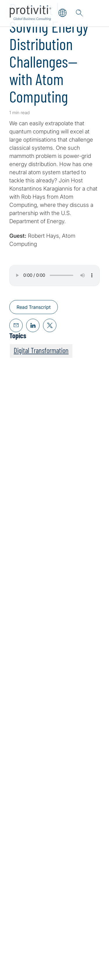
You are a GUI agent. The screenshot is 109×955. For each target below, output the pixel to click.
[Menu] (96, 13)
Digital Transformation (41, 350)
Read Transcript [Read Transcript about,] (34, 307)
